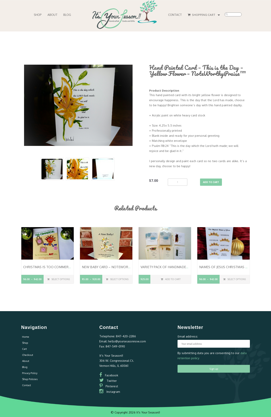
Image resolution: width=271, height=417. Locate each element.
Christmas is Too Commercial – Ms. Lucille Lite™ (65, 267)
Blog (67, 15)
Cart (24, 348)
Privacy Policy (29, 373)
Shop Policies (30, 379)
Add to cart (211, 182)
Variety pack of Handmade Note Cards (174, 267)
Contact (175, 15)
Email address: (188, 336)
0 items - (220, 15)
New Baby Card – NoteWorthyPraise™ (115, 267)
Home (25, 336)
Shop (38, 15)
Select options (58, 279)
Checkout (27, 354)
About (52, 15)
